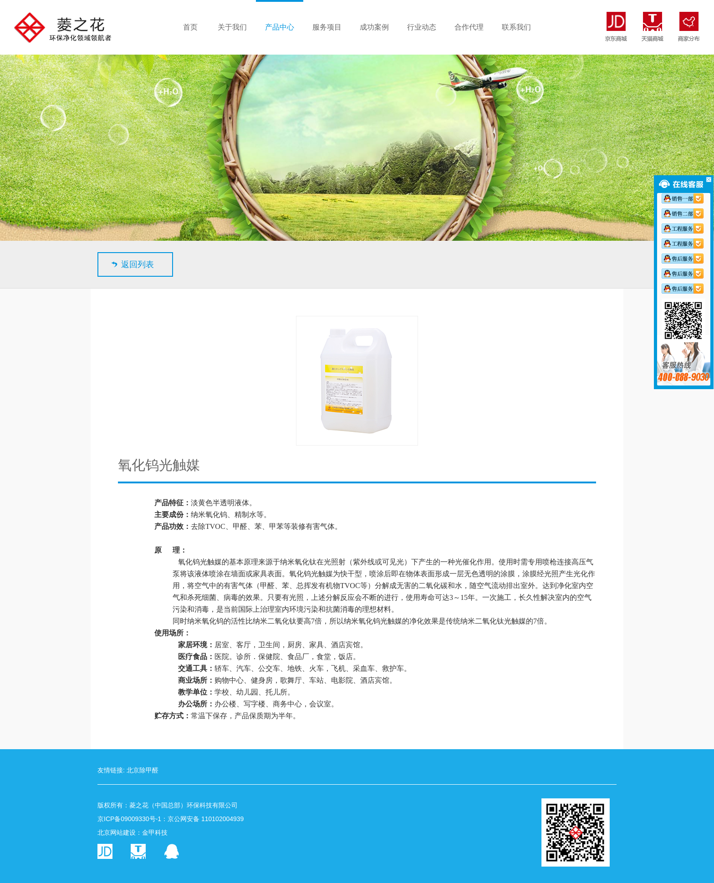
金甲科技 (155, 832)
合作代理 (469, 27)
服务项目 (327, 27)
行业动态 (421, 27)
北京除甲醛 (142, 770)
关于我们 (232, 27)
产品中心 (279, 27)
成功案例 (374, 27)
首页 (190, 27)
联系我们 (516, 27)
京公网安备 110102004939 (206, 818)
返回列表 (137, 264)
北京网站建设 (116, 832)
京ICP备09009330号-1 (129, 818)
